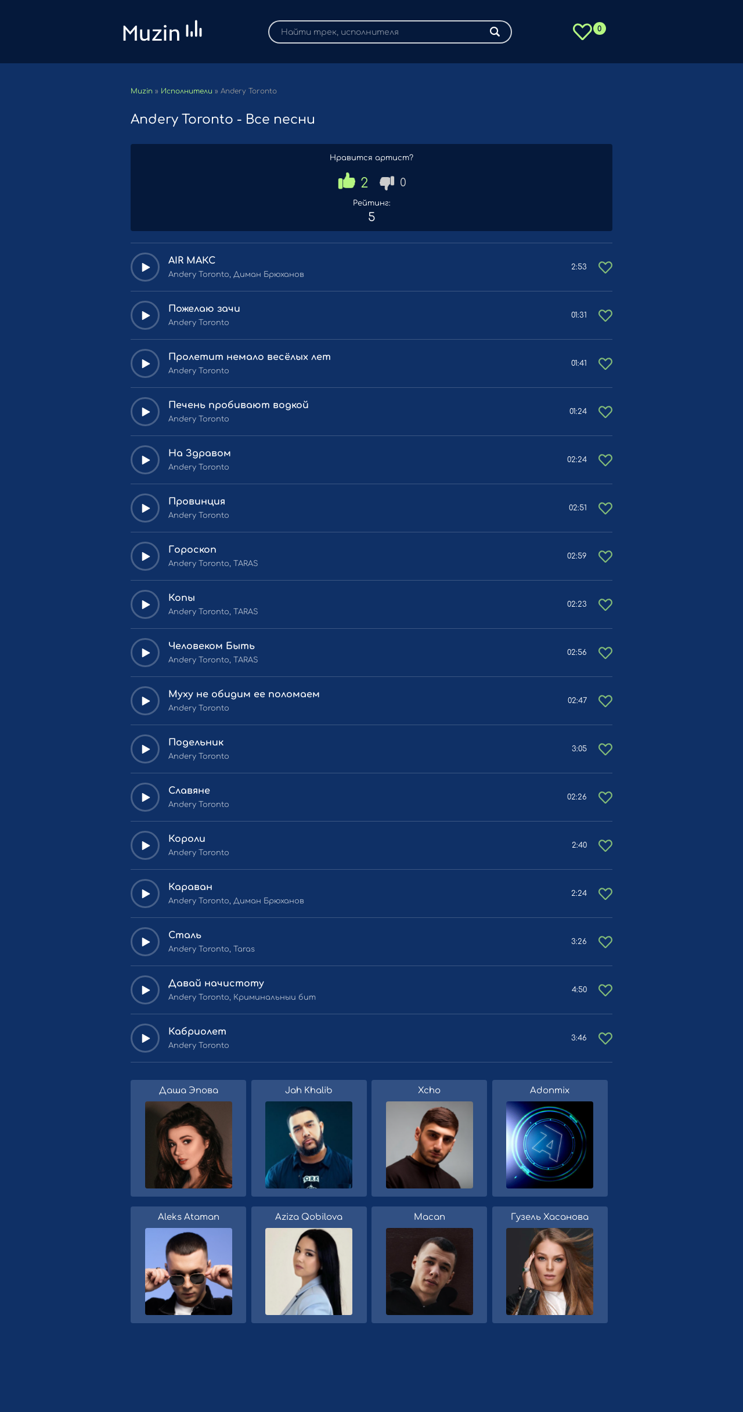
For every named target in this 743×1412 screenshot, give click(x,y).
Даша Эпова (188, 1091)
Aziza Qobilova (308, 1217)
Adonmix (549, 1091)
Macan (429, 1217)
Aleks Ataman (188, 1217)
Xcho (429, 1091)
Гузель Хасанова (550, 1217)
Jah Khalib (309, 1091)
